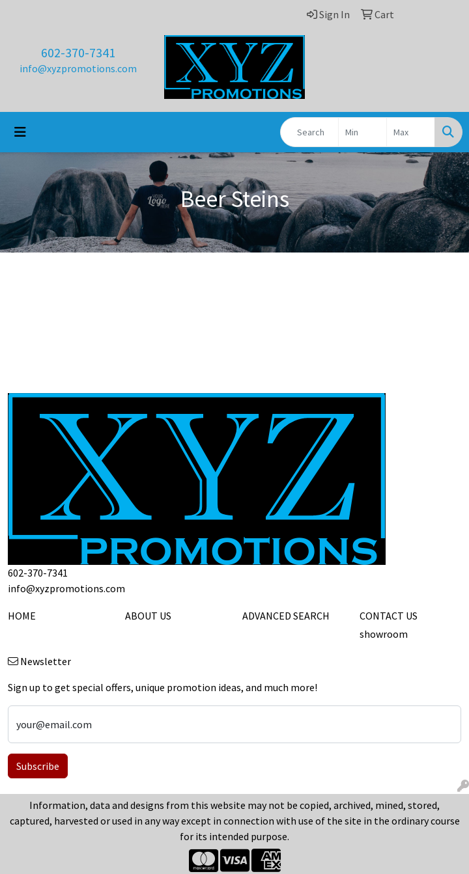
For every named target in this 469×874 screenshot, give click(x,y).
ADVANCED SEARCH (286, 615)
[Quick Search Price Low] (362, 132)
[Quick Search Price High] (410, 132)
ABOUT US (148, 615)
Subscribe (37, 765)
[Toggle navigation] (20, 132)
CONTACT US (389, 615)
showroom (384, 633)
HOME (22, 615)
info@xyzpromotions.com (78, 68)
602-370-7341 (78, 52)
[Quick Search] (309, 132)
